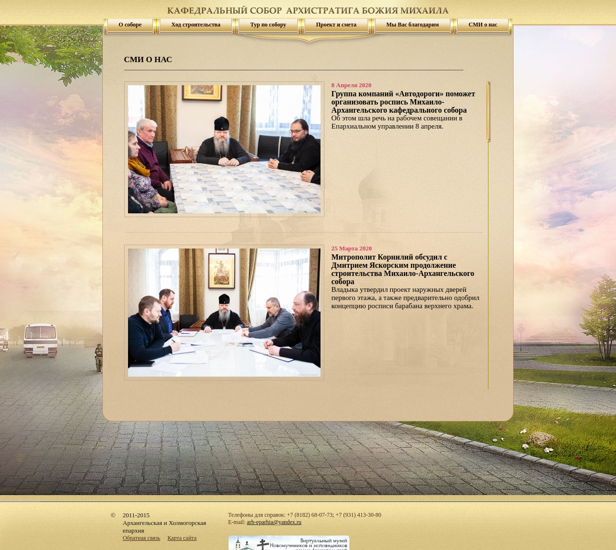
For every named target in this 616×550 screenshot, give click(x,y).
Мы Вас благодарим (412, 24)
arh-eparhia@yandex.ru (274, 522)
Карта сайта (182, 538)
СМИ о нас (483, 24)
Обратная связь (141, 538)
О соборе (130, 24)
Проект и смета (336, 24)
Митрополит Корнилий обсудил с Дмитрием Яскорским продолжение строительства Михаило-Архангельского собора (403, 269)
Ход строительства (195, 24)
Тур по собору (268, 24)
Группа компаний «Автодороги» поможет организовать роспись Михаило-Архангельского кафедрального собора (403, 102)
